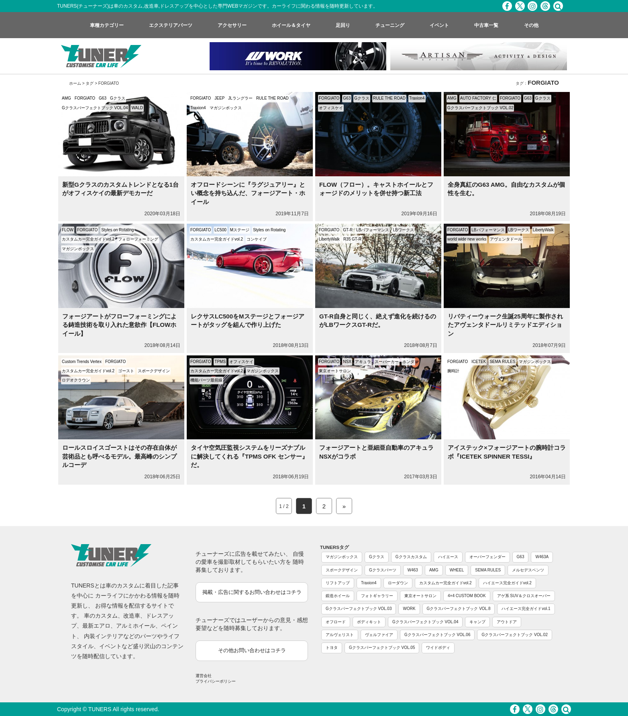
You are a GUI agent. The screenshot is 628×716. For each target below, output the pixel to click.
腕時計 (453, 371)
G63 (102, 98)
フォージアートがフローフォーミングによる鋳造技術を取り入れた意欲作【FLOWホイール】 (119, 325)
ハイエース (448, 557)
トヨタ (332, 647)
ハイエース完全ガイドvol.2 (507, 583)
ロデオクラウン (76, 380)
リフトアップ (338, 583)
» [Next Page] (344, 506)
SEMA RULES (502, 361)
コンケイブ (257, 239)
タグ (90, 83)
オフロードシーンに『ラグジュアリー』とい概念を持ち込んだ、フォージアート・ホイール (248, 193)
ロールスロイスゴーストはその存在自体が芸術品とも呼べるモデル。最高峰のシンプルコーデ (119, 456)
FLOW (67, 230)
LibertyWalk (329, 239)
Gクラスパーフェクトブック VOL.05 (382, 647)
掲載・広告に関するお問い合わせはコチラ (252, 592)
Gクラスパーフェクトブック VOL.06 (437, 634)
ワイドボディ (438, 647)
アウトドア (507, 622)
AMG (66, 98)
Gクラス (117, 98)
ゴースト (126, 371)
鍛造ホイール (338, 596)
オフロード (336, 622)
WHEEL (457, 570)
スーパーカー (387, 361)
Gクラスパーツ (382, 570)
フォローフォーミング (138, 239)
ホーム (75, 83)
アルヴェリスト (340, 634)
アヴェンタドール (506, 239)
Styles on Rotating (117, 230)
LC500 (220, 230)
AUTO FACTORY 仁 (478, 98)
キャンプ (477, 622)
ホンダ (408, 361)
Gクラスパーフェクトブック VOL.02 (480, 108)
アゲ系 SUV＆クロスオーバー (524, 596)
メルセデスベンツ (528, 570)
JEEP (219, 98)
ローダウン (398, 583)
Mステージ (239, 230)
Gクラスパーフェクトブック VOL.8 (459, 608)
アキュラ (363, 361)
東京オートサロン (335, 371)
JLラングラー (240, 98)
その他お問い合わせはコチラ (252, 650)
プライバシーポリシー (216, 681)
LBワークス (403, 230)
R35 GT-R (352, 239)
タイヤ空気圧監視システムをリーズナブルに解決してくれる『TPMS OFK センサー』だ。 (249, 456)
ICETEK (478, 361)
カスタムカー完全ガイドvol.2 (88, 239)
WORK (409, 608)
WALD (137, 108)
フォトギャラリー (377, 596)
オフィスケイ (331, 108)
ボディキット (369, 622)
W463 (413, 570)
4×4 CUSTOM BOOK (467, 596)
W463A (541, 557)
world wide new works (466, 239)
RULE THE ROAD (272, 98)
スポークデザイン (154, 371)
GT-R (348, 230)
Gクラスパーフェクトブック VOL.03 (358, 608)
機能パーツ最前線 (206, 380)
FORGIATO (85, 98)
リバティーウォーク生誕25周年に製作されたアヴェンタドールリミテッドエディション (505, 325)
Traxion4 (198, 108)
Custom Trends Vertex (82, 361)
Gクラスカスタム (411, 557)
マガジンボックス (226, 108)
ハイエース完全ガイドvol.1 (526, 608)
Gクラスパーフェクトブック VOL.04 (95, 108)
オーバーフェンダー (487, 557)
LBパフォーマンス (372, 230)
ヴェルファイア (379, 634)
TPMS (220, 361)
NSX (347, 361)
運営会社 (204, 675)
